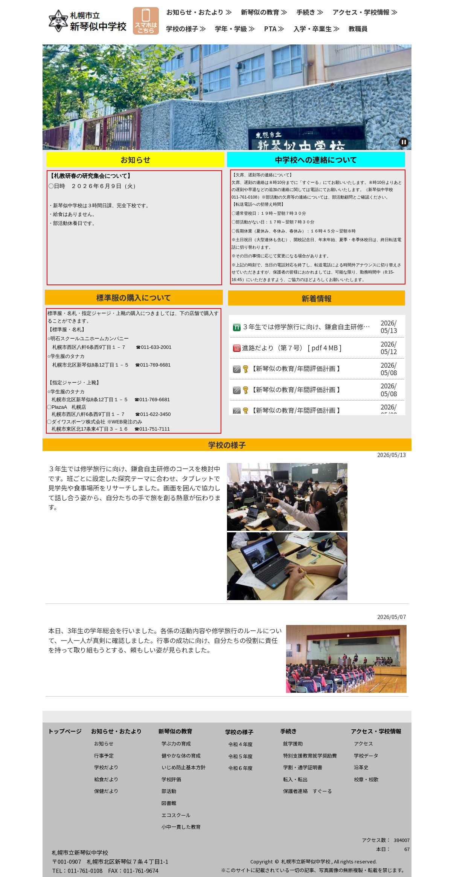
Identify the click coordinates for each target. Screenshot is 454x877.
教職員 (358, 28)
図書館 (168, 803)
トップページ (65, 731)
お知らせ (104, 743)
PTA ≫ (274, 28)
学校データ (366, 755)
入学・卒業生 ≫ (316, 28)
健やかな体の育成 (181, 755)
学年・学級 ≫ (235, 28)
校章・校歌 (366, 779)
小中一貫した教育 (181, 826)
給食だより (106, 779)
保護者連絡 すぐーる (307, 790)
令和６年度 (240, 768)
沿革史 (361, 767)
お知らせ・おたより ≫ (199, 12)
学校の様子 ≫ (186, 28)
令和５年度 (240, 756)
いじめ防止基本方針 (183, 767)
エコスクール (176, 815)
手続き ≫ (309, 12)
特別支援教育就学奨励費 (310, 755)
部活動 (168, 790)
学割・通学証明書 (302, 767)
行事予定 (104, 755)
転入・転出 (295, 779)
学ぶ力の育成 (176, 743)
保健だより (106, 790)
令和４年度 (240, 744)
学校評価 (171, 779)
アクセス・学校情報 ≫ (365, 12)
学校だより (106, 767)
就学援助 (293, 743)
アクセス (363, 743)
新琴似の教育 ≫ (264, 12)
